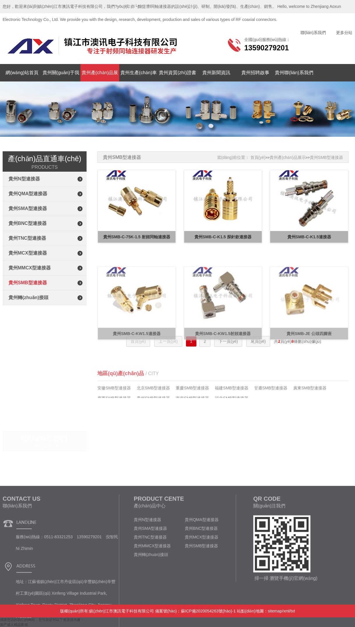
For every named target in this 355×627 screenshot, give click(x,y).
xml (286, 611)
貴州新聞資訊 (216, 72)
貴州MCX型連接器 (27, 253)
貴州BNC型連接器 (27, 223)
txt (293, 611)
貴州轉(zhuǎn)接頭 (28, 297)
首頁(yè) (258, 157)
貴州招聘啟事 (255, 72)
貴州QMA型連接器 (27, 193)
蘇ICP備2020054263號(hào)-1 (208, 611)
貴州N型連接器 (24, 178)
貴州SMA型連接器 (27, 208)
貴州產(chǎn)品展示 (288, 157)
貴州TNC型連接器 (27, 238)
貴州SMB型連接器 (27, 282)
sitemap (275, 611)
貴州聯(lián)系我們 (294, 72)
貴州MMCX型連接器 (29, 267)
